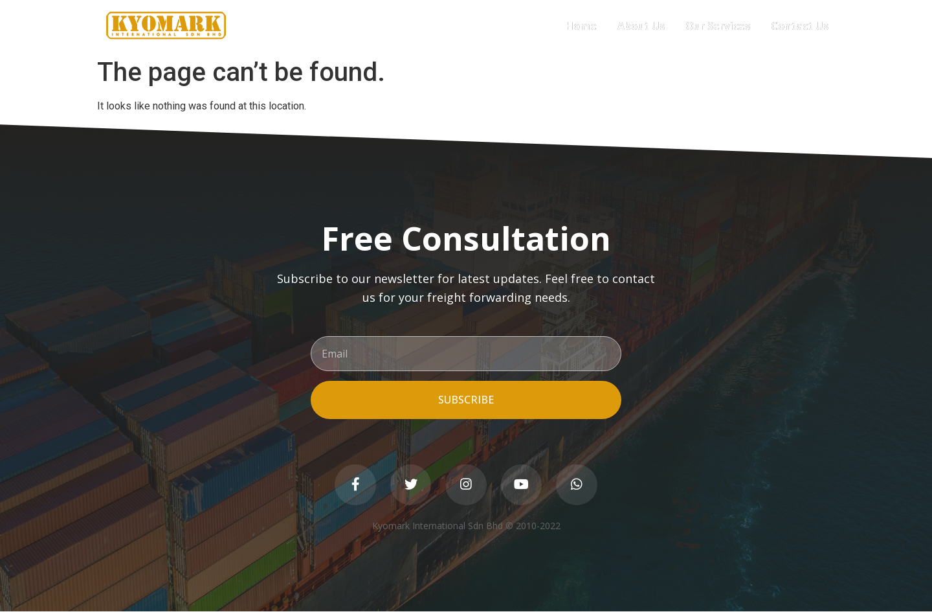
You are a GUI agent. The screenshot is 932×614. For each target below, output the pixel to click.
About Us (641, 26)
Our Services (717, 26)
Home (581, 26)
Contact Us (799, 26)
